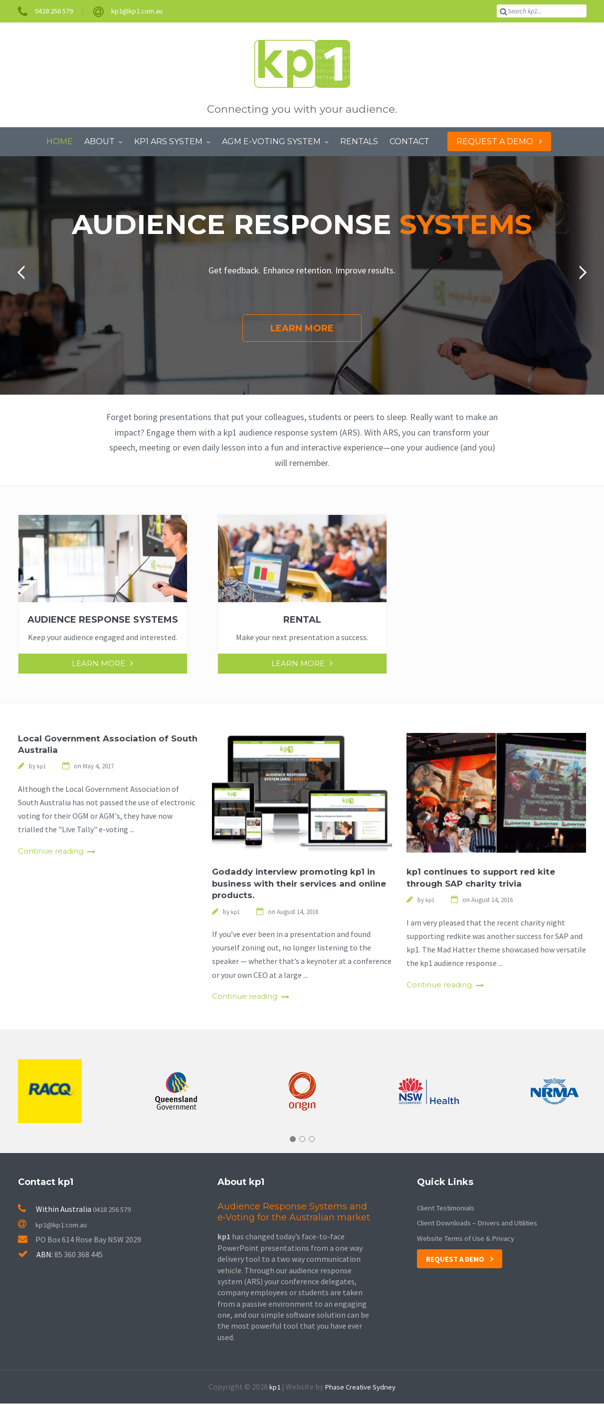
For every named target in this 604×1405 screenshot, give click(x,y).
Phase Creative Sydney (361, 1388)
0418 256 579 (114, 1210)
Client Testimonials (451, 1209)
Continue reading (53, 852)
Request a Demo (457, 1260)
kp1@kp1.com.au (55, 1225)
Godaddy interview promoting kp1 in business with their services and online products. (299, 883)
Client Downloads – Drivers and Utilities (484, 1224)
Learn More (302, 327)
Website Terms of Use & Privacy (470, 1239)
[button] (24, 272)
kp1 (272, 1388)
